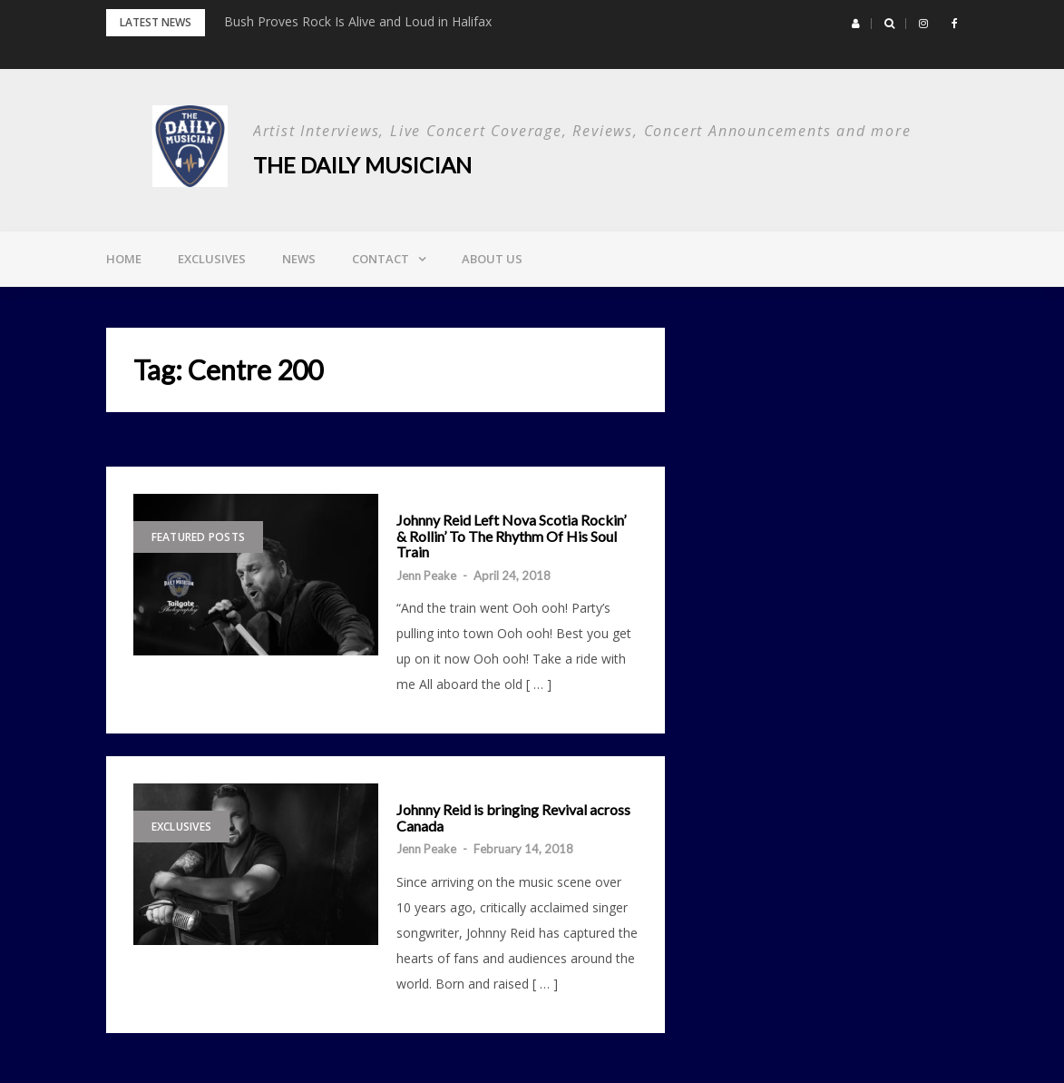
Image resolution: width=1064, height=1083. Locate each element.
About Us (492, 259)
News (299, 259)
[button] (856, 23)
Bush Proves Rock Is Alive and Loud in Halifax (358, 21)
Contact (380, 259)
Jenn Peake (426, 575)
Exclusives (212, 259)
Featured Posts (198, 537)
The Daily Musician (362, 165)
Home (124, 259)
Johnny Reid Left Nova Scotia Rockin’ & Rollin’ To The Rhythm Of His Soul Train (511, 536)
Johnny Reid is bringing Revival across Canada (513, 817)
